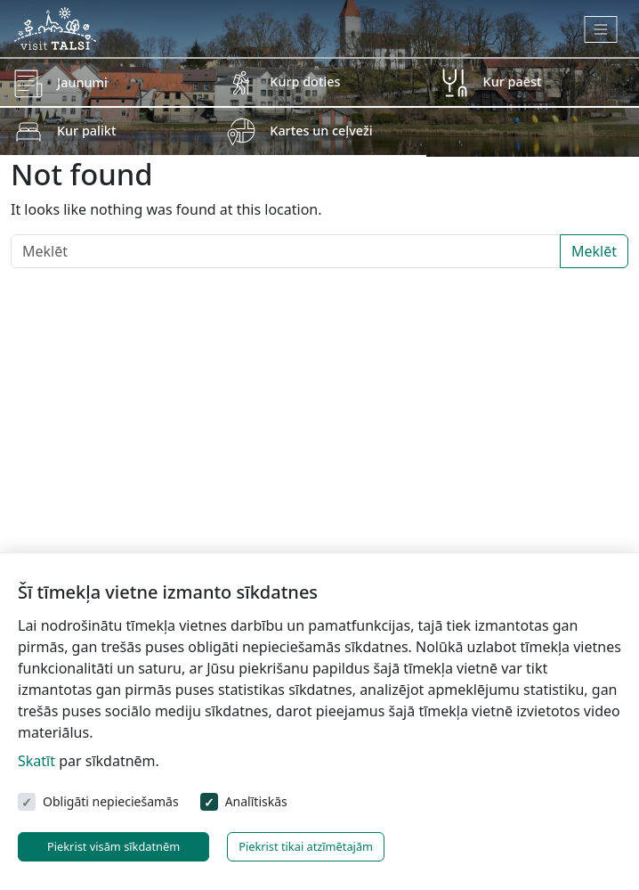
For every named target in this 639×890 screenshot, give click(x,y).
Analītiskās (256, 801)
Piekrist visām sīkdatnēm (113, 846)
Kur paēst (512, 81)
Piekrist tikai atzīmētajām (306, 846)
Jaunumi (82, 82)
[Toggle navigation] (601, 29)
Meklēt (594, 251)
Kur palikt (86, 130)
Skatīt (36, 761)
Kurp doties (305, 81)
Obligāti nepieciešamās (111, 801)
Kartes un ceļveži (321, 130)
